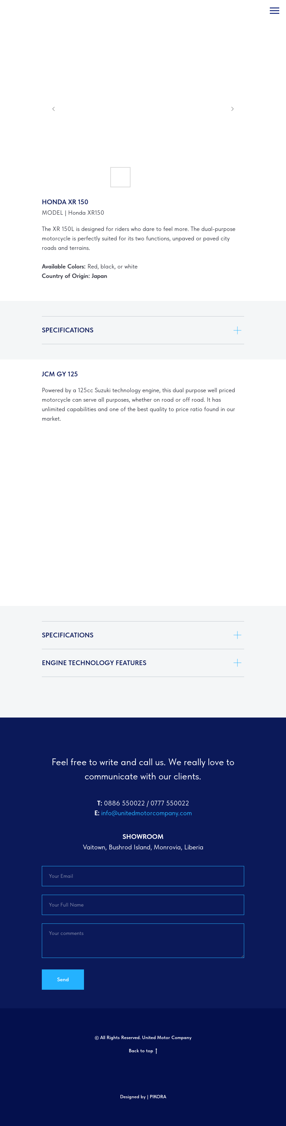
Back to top (143, 1051)
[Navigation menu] (274, 10)
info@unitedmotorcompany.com (146, 813)
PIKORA (158, 1096)
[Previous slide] (54, 109)
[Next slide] (232, 109)
